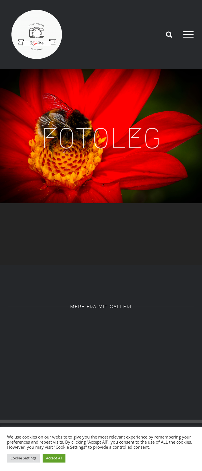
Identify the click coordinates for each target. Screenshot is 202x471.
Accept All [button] (54, 458)
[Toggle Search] (169, 34)
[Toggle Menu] (188, 34)
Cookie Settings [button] (23, 458)
